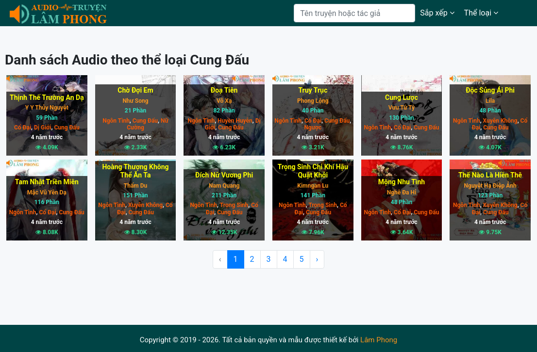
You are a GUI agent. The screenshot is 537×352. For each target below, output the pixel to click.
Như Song (135, 100)
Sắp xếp (437, 12)
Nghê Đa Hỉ (402, 192)
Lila (490, 100)
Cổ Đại (22, 127)
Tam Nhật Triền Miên (47, 182)
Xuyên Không (500, 120)
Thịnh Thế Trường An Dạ (47, 97)
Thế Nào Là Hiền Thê (490, 175)
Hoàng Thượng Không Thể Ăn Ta (135, 171)
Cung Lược (401, 97)
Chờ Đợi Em (135, 90)
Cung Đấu (65, 127)
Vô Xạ (224, 100)
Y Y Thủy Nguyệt (46, 107)
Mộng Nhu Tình (401, 182)
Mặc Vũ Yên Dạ (47, 192)
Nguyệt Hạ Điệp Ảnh (490, 185)
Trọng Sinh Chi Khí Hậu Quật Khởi (313, 171)
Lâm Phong (378, 340)
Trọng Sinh (233, 205)
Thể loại (481, 12)
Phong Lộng (313, 100)
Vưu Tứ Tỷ (401, 107)
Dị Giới (42, 127)
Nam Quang (224, 185)
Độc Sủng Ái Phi (490, 90)
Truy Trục (312, 90)
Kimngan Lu (312, 185)
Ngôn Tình (116, 120)
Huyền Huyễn (234, 120)
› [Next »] (317, 259)
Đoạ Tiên (224, 90)
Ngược (312, 127)
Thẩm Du (135, 185)
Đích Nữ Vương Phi (224, 175)
